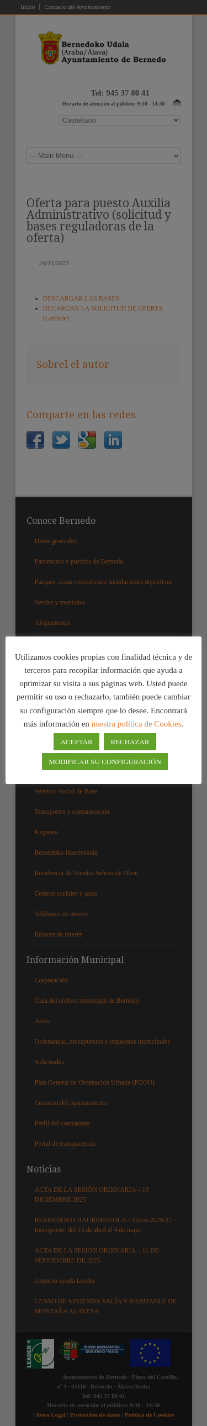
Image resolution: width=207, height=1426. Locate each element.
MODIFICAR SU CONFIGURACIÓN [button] (105, 761)
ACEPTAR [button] (76, 742)
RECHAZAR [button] (129, 742)
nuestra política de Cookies (137, 723)
